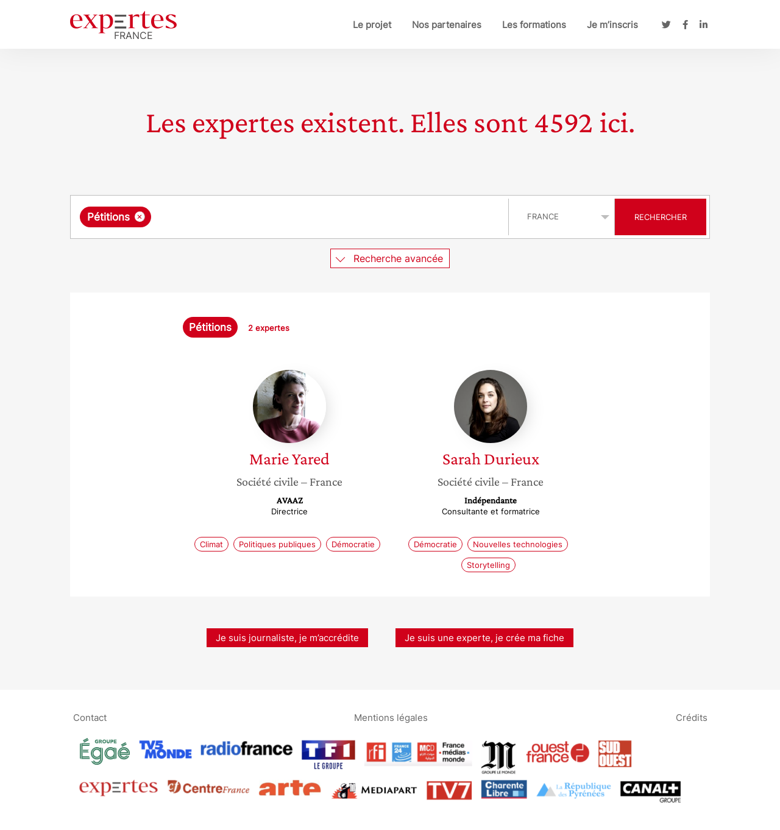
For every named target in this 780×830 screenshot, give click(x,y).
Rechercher (660, 217)
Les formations (534, 24)
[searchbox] (280, 217)
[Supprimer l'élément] (140, 216)
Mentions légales (391, 717)
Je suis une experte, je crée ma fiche (484, 638)
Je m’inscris (612, 24)
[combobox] (291, 217)
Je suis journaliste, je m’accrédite (287, 638)
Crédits (691, 717)
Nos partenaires (446, 24)
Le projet (372, 24)
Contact (90, 717)
